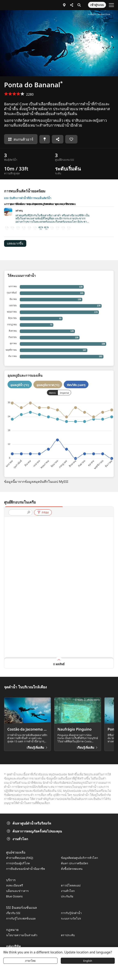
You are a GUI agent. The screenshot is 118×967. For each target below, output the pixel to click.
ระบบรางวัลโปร (71, 918)
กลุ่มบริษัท (13, 946)
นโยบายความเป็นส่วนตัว (21, 935)
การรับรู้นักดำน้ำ (71, 913)
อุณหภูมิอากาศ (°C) (48, 384)
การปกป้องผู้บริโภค (18, 863)
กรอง (43, 512)
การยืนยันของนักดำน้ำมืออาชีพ (25, 869)
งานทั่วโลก (18, 839)
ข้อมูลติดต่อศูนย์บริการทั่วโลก (79, 858)
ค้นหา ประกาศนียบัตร (74, 863)
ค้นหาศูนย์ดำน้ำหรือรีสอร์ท (29, 823)
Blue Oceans (14, 896)
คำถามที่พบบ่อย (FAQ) (19, 858)
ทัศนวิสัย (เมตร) (76, 384)
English (87, 961)
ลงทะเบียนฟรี (14, 885)
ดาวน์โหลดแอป (71, 885)
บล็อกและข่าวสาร (17, 891)
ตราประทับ (68, 935)
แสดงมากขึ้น (15, 243)
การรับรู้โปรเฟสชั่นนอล (21, 918)
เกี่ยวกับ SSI (13, 913)
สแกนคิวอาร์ (20, 139)
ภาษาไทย (30, 961)
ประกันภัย (67, 896)
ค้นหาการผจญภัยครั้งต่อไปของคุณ (35, 831)
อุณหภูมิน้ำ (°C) (19, 384)
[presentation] (19, 513)
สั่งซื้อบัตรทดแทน (72, 869)
